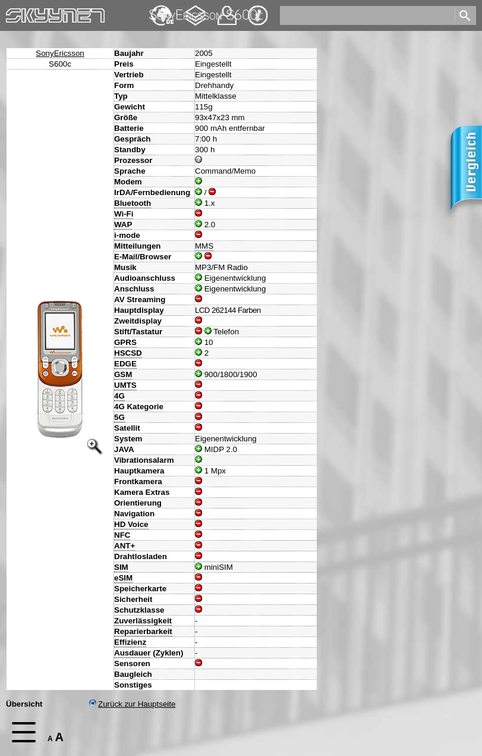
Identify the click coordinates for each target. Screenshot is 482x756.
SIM (121, 567)
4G (119, 395)
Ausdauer (132, 652)
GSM (123, 374)
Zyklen (168, 652)
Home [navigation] (16, 12)
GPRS (125, 342)
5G (119, 417)
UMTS (125, 385)
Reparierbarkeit (143, 631)
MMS (204, 245)
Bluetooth (132, 203)
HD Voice (131, 524)
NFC (122, 535)
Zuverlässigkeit (143, 620)
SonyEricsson (60, 53)
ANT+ (124, 545)
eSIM (123, 577)
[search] (366, 15)
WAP (123, 224)
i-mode (127, 235)
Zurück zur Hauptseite (132, 703)
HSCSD (128, 353)
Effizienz (130, 642)
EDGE (125, 363)
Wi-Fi (123, 213)
